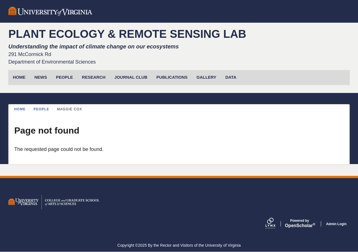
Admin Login (336, 224)
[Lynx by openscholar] (275, 224)
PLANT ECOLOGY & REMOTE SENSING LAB (127, 34)
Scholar (299, 223)
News (40, 77)
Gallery (206, 77)
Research (93, 77)
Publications (171, 77)
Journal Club (130, 77)
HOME (19, 77)
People (64, 77)
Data (230, 77)
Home (20, 109)
